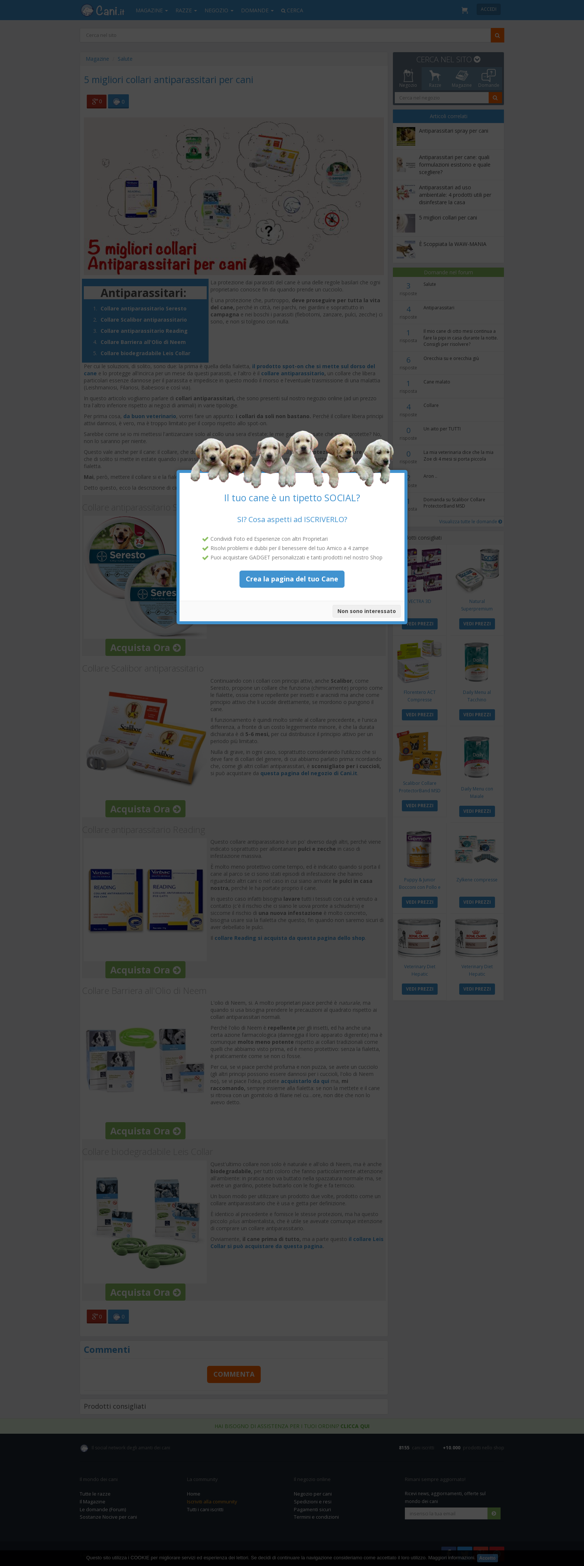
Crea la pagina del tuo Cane (292, 570)
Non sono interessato (366, 602)
